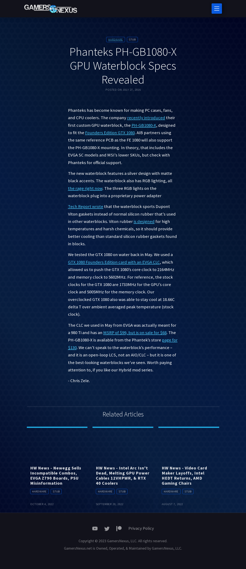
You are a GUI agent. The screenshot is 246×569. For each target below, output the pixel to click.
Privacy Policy (141, 528)
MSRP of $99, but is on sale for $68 (135, 332)
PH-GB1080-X (144, 125)
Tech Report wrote (85, 206)
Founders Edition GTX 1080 (110, 132)
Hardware (115, 39)
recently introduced (146, 117)
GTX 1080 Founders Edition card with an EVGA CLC (114, 262)
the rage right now (85, 188)
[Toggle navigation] (217, 8)
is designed (144, 221)
